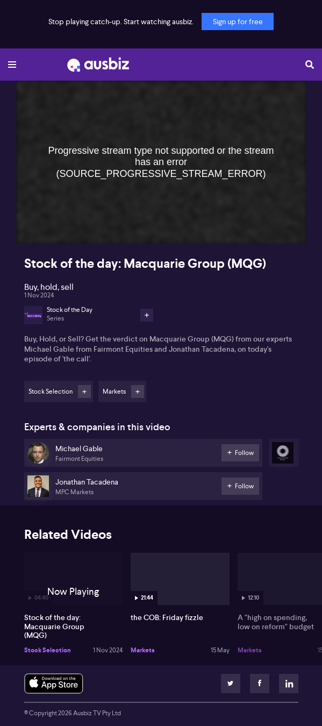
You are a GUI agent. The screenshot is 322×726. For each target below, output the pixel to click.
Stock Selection (47, 650)
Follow (84, 391)
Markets (143, 650)
